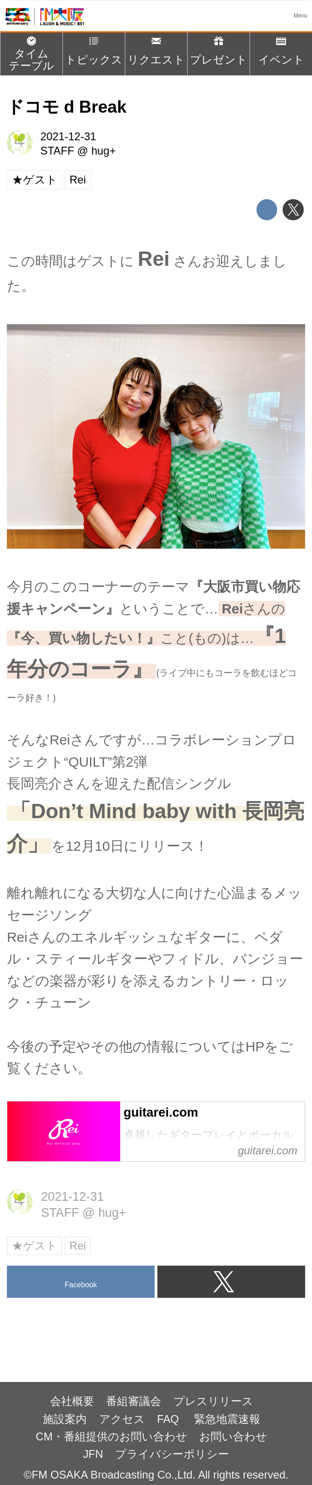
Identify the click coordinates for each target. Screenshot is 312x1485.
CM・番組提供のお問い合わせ (111, 1436)
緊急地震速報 (227, 1419)
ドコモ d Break (67, 106)
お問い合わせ (233, 1436)
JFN (93, 1454)
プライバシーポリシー (172, 1454)
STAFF (57, 150)
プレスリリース (213, 1401)
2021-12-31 (68, 136)
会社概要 (72, 1401)
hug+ (103, 150)
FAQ (169, 1419)
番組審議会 (133, 1401)
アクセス (122, 1419)
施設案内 (65, 1419)
